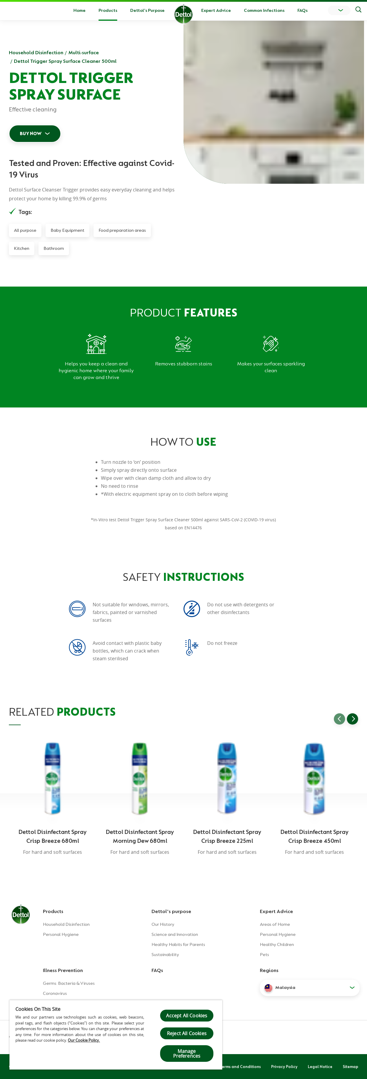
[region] (115, 1035)
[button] (310, 988)
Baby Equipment (67, 230)
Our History (163, 924)
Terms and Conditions (240, 1066)
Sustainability (165, 954)
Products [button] (108, 10)
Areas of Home (275, 924)
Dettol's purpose (171, 911)
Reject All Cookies (187, 1033)
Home (79, 10)
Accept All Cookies (186, 1015)
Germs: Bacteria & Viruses (69, 983)
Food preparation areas (122, 230)
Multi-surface (83, 52)
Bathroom (54, 248)
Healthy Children (277, 944)
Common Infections (264, 10)
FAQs (302, 10)
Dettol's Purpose (147, 10)
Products (53, 911)
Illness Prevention (63, 970)
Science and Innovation (175, 934)
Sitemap (350, 1066)
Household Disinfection (36, 52)
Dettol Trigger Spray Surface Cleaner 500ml (65, 61)
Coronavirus (55, 993)
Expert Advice (216, 10)
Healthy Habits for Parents (178, 944)
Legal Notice (320, 1066)
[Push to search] (358, 10)
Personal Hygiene (61, 934)
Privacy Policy (284, 1066)
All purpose (25, 230)
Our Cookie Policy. (84, 1040)
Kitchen (21, 248)
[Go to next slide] (352, 719)
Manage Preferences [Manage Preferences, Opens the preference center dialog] (187, 1053)
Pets (264, 954)
